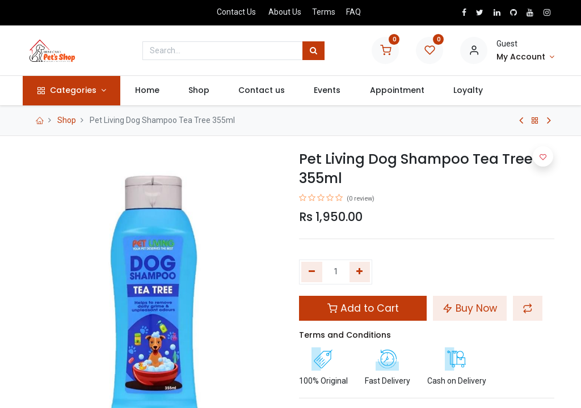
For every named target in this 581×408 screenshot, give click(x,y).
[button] (527, 308)
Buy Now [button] (470, 308)
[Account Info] (525, 57)
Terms (323, 11)
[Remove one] (311, 272)
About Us (284, 11)
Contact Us (236, 11)
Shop (66, 120)
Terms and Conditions (345, 335)
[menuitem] (151, 90)
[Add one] (360, 272)
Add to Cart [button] (363, 308)
